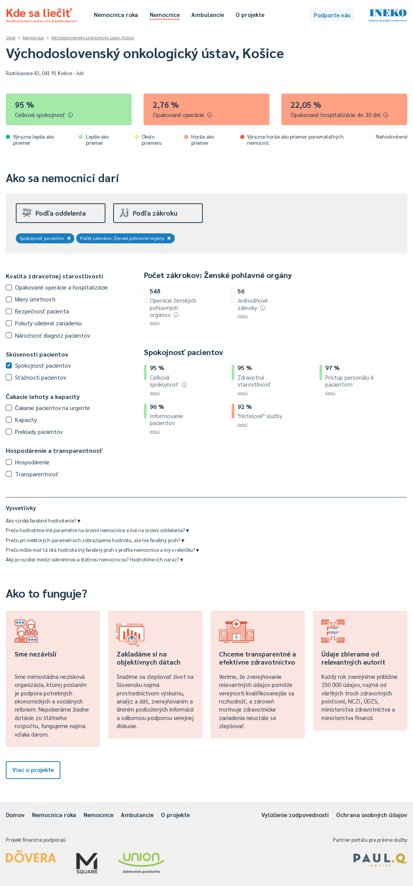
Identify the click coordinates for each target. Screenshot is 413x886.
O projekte (250, 14)
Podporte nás (332, 14)
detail (155, 322)
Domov (15, 814)
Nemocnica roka (116, 14)
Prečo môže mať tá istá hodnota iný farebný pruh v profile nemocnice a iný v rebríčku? (102, 549)
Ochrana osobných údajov (371, 814)
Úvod (10, 37)
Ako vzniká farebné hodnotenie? (43, 520)
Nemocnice (165, 14)
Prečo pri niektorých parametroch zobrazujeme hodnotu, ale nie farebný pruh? (95, 540)
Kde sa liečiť (41, 14)
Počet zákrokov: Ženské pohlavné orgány (125, 238)
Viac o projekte (33, 769)
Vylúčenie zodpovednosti (295, 814)
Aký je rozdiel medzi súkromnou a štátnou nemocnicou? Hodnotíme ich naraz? (94, 559)
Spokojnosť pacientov (45, 238)
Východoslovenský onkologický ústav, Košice (92, 37)
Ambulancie (207, 14)
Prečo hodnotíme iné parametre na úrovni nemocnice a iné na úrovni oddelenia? (97, 530)
